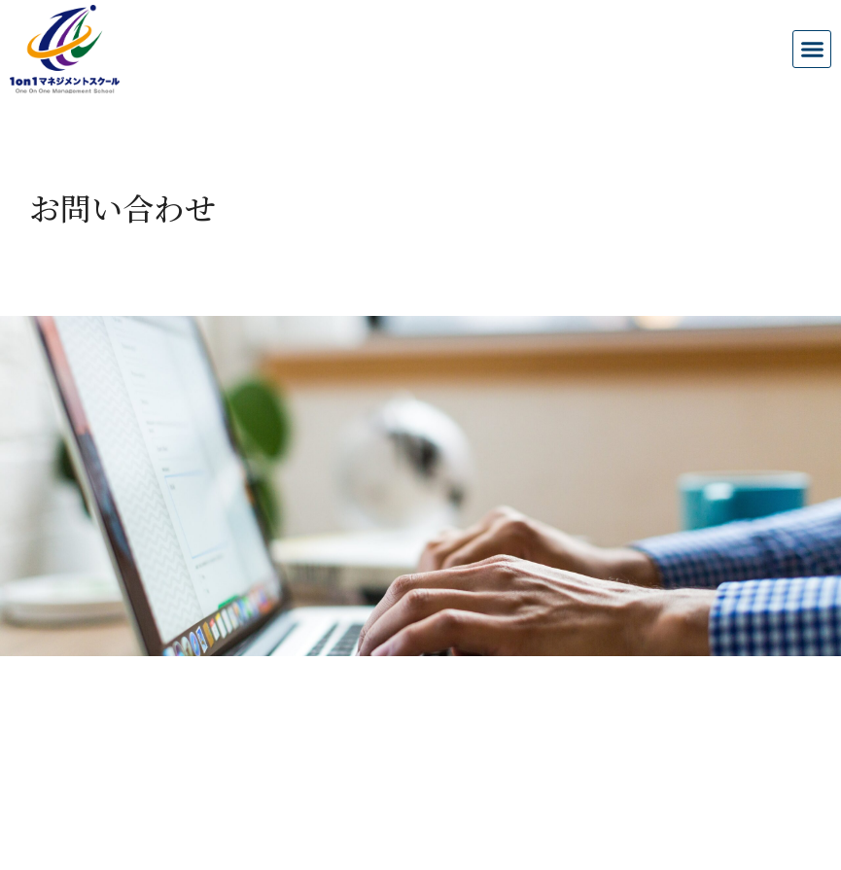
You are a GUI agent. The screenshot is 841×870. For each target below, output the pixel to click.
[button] (811, 49)
